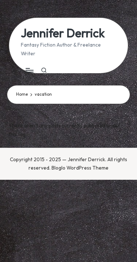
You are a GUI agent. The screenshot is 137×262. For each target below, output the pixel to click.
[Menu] (29, 70)
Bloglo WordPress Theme (80, 167)
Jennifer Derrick (62, 33)
